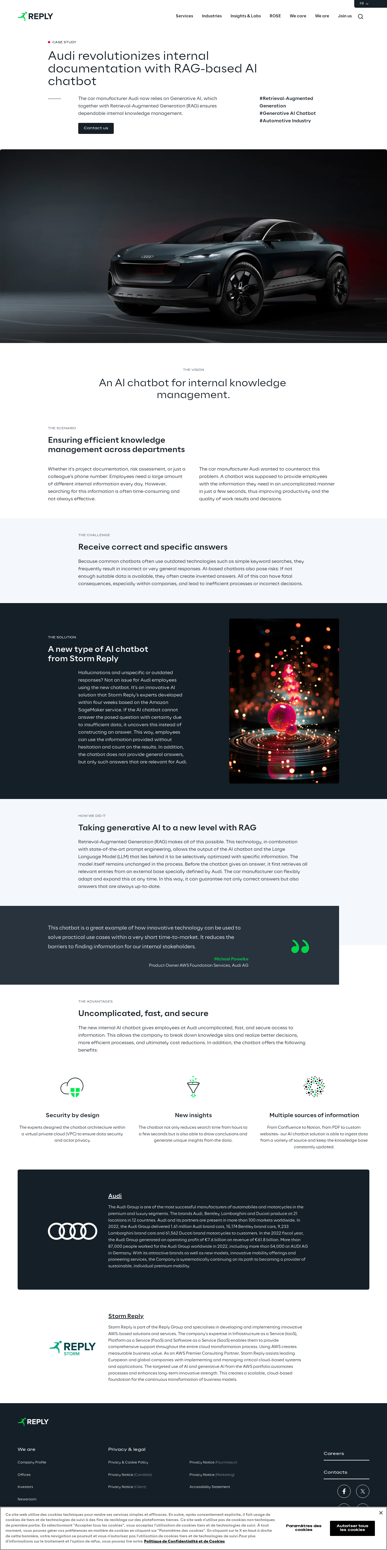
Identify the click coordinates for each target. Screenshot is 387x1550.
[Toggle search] (360, 16)
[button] (96, 128)
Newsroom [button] (27, 1499)
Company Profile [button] (32, 1462)
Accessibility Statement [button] (210, 1487)
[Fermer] (381, 1513)
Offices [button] (24, 1475)
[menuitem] (184, 16)
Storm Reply (126, 1316)
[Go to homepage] (35, 16)
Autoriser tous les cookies (353, 1528)
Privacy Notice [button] (130, 1475)
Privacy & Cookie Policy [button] (128, 1462)
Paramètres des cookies (304, 1528)
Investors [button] (25, 1487)
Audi (115, 1196)
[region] (193, 1528)
